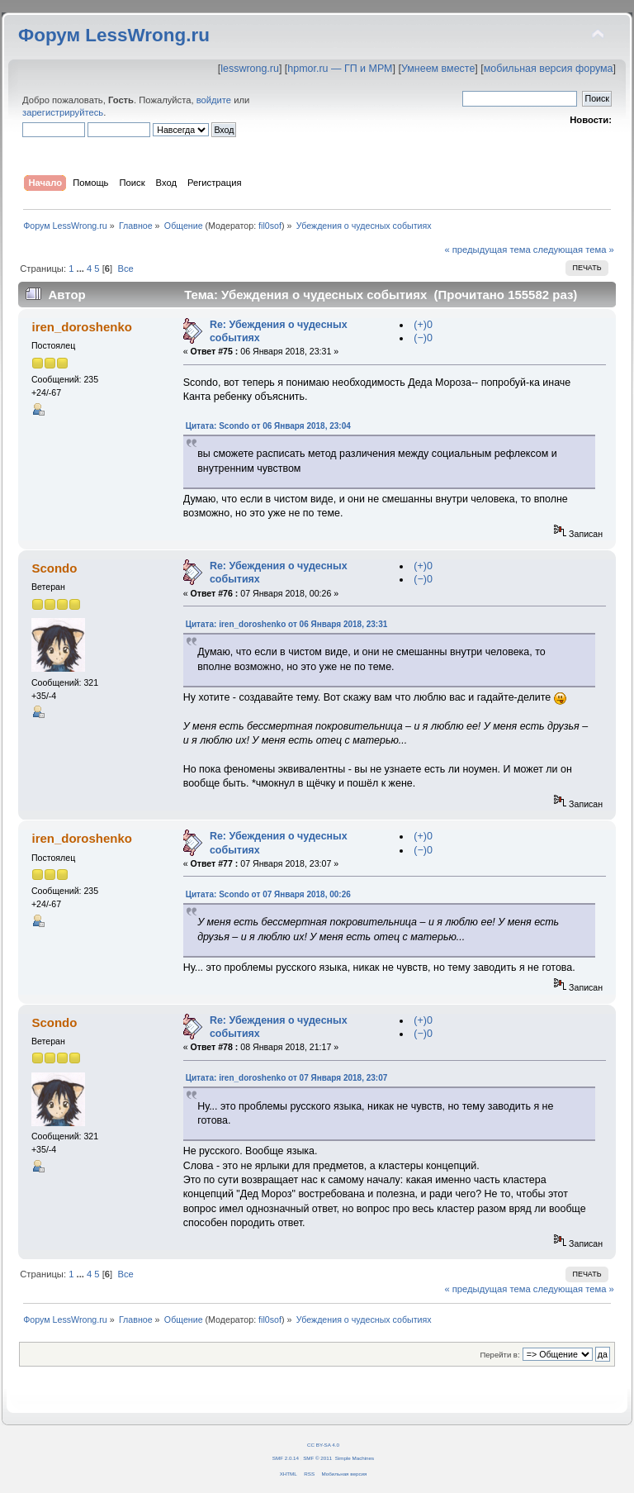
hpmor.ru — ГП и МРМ (339, 68)
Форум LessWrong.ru (114, 35)
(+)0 (423, 324)
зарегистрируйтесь (62, 112)
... (82, 268)
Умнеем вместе (438, 68)
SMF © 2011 (317, 1458)
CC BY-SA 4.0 (323, 1445)
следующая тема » (573, 249)
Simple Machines (354, 1458)
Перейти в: (499, 1354)
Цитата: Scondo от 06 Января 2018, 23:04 (268, 425)
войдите (213, 100)
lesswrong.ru (249, 68)
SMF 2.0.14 (285, 1458)
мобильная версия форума (548, 68)
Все (125, 268)
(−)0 (423, 338)
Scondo (54, 568)
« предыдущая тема (487, 249)
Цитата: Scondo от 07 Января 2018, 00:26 (268, 894)
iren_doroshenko (81, 327)
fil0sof (270, 226)
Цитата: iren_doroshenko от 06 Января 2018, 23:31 (287, 624)
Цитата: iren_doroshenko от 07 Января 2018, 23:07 (287, 1077)
